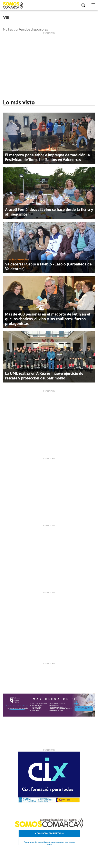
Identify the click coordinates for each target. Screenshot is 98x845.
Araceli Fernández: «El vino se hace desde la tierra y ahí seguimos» (49, 212)
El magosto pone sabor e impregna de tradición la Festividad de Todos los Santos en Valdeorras (47, 157)
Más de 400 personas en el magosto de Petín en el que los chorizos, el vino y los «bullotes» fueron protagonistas (47, 318)
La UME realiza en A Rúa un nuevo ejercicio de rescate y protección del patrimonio (44, 376)
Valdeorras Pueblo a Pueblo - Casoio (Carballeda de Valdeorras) (48, 266)
